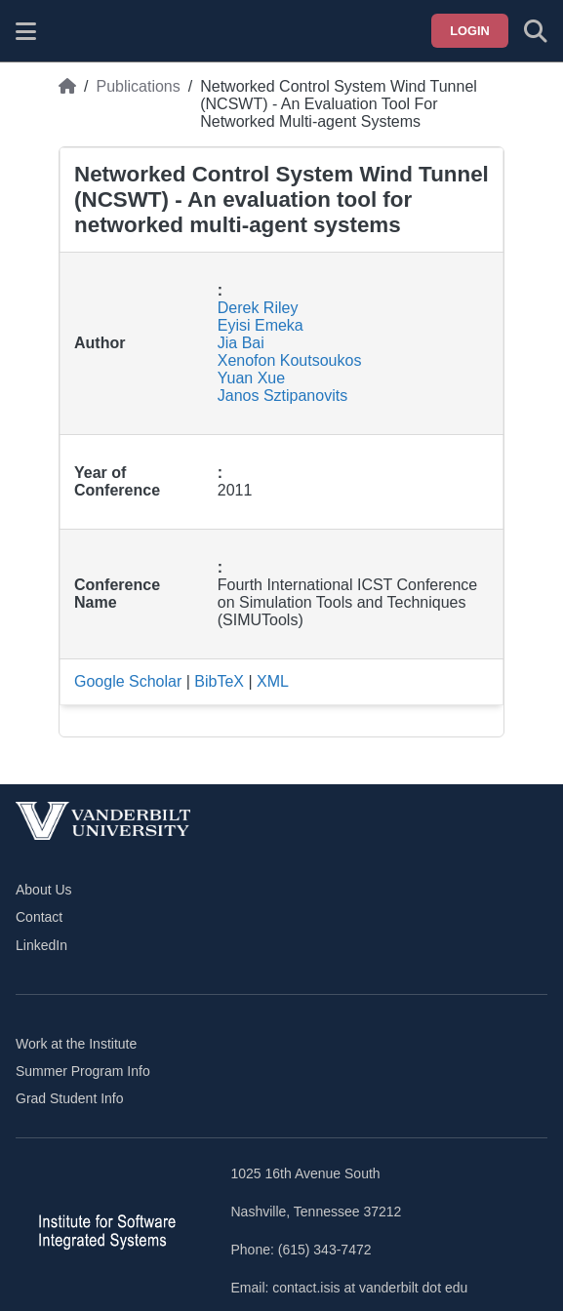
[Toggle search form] (535, 31)
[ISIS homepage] (75, 31)
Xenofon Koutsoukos (290, 360)
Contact (39, 917)
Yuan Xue (251, 378)
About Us (44, 889)
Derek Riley (258, 307)
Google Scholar (127, 681)
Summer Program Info (83, 1071)
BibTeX (219, 681)
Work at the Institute (76, 1044)
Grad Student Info (70, 1098)
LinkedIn (41, 945)
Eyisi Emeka (260, 325)
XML (273, 681)
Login (470, 30)
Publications (138, 86)
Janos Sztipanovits (282, 395)
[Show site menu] (26, 31)
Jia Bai (241, 343)
